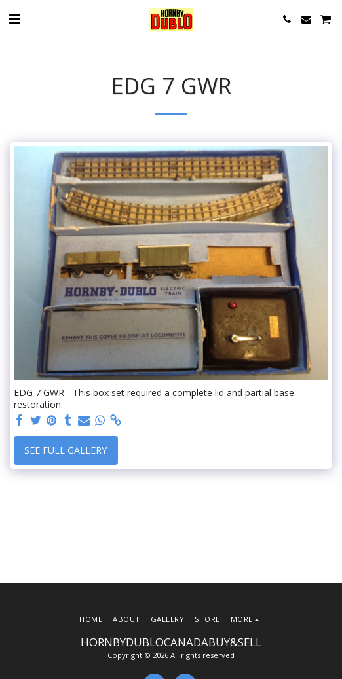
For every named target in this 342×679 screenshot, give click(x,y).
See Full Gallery (65, 450)
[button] (14, 18)
